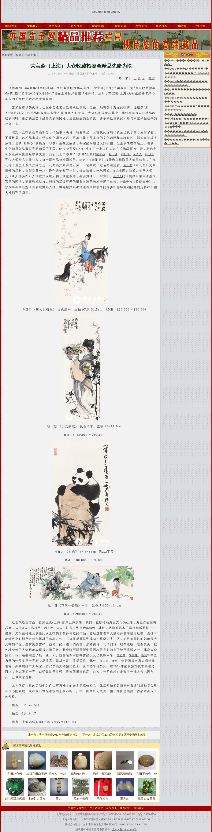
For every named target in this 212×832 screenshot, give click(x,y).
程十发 (113, 154)
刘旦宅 (125, 154)
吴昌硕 (23, 627)
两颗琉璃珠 (124, 773)
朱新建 (133, 655)
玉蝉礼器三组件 (102, 773)
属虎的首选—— (80, 773)
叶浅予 (149, 154)
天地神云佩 (80, 798)
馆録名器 (121, 26)
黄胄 (115, 660)
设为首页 (111, 808)
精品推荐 (161, 26)
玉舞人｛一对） (58, 773)
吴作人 (137, 154)
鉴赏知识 (141, 26)
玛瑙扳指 (103, 798)
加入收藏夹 (96, 808)
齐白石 (104, 660)
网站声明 (139, 808)
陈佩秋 (90, 627)
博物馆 (181, 26)
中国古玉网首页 (77, 808)
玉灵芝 (124, 798)
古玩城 (200, 26)
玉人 (59, 798)
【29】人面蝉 (37, 798)
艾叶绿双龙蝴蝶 (14, 798)
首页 (18, 55)
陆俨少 (100, 154)
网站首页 (11, 26)
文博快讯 (33, 26)
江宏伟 (121, 655)
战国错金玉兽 (147, 798)
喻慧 (144, 655)
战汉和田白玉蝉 (36, 773)
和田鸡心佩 (14, 773)
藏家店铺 (98, 26)
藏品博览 (77, 26)
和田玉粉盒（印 (146, 773)
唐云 (60, 627)
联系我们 (125, 808)
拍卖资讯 (30, 55)
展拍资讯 (54, 26)
